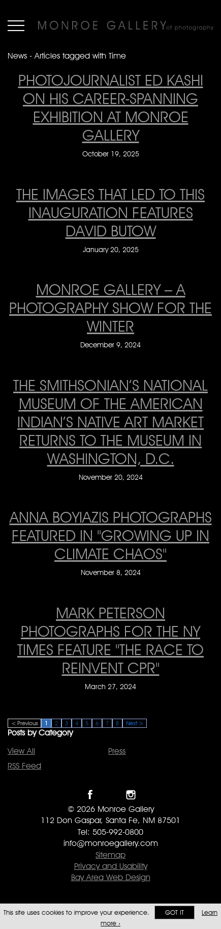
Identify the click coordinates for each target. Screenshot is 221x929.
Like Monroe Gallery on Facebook (90, 795)
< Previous (24, 723)
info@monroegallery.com (111, 843)
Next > (134, 723)
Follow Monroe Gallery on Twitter (110, 795)
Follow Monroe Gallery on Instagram (131, 795)
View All (21, 751)
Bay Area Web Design (110, 877)
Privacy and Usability (110, 866)
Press (116, 751)
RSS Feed (24, 766)
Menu (16, 25)
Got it (174, 912)
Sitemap (110, 855)
